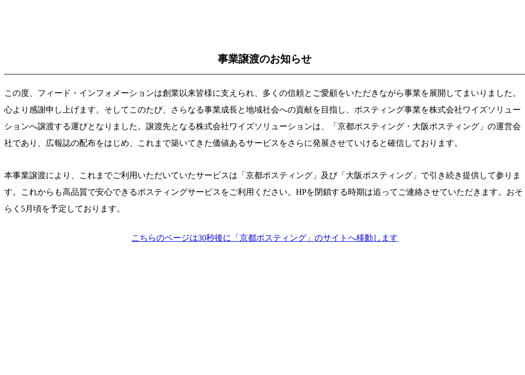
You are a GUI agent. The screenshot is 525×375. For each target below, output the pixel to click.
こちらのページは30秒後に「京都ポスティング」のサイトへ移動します (264, 237)
